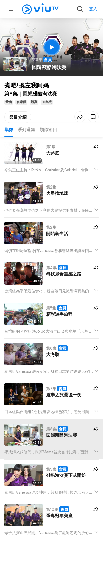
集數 (8, 129)
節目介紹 (18, 117)
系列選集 (26, 129)
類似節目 (48, 129)
